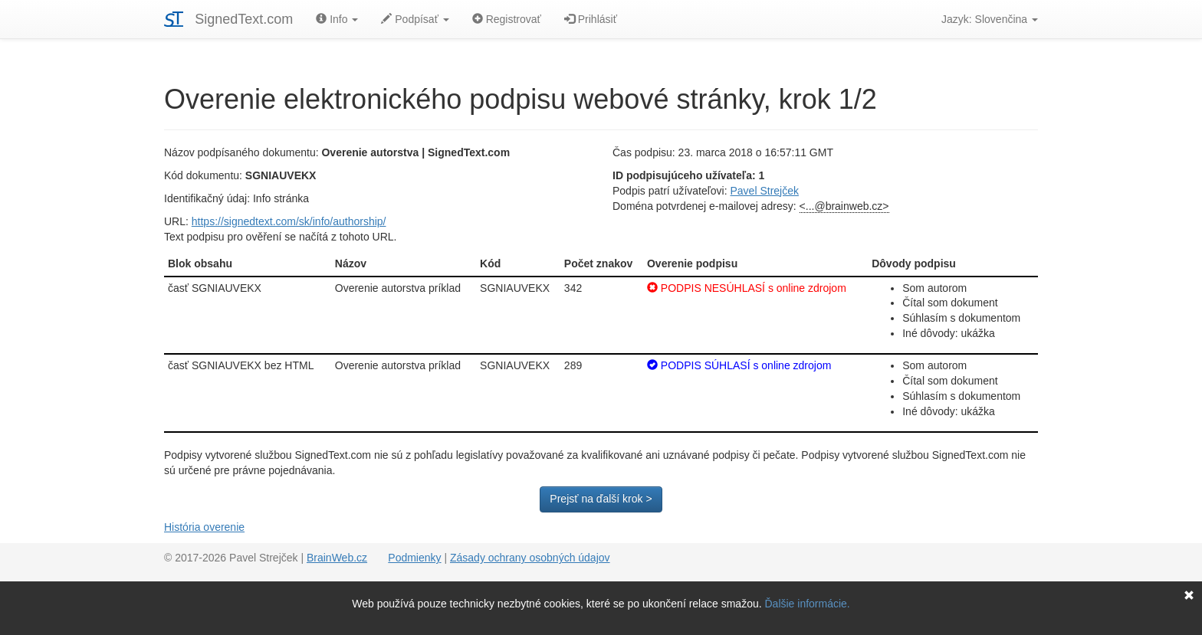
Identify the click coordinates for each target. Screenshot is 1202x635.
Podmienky (414, 558)
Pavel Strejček (765, 191)
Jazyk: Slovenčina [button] (989, 19)
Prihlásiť (590, 19)
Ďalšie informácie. (807, 603)
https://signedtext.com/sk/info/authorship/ (289, 221)
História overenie (204, 527)
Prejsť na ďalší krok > (601, 499)
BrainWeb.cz (337, 558)
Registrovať (506, 19)
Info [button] (337, 19)
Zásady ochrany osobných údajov (530, 558)
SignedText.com (244, 19)
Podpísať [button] (414, 19)
